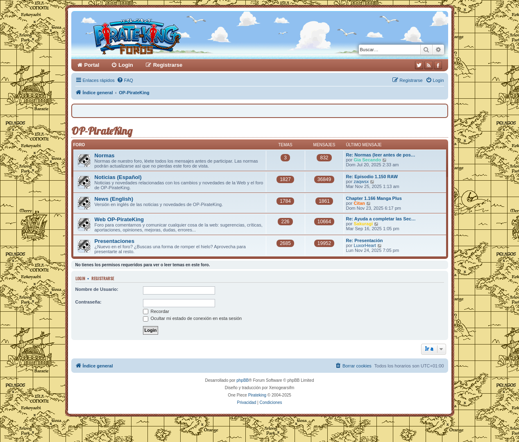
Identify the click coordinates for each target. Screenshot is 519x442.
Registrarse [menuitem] (168, 65)
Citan (359, 203)
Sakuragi (363, 223)
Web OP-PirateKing (119, 219)
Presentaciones (115, 241)
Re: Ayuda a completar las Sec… (381, 218)
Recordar (156, 311)
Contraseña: (88, 301)
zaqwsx (361, 181)
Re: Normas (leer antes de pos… (380, 154)
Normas (105, 155)
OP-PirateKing (101, 131)
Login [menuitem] (125, 65)
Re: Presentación (364, 240)
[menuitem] (125, 80)
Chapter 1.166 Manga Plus (374, 198)
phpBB (242, 380)
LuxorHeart (365, 245)
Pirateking (257, 395)
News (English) (114, 199)
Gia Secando (367, 159)
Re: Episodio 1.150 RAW (372, 176)
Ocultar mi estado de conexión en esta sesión (192, 318)
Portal (92, 65)
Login (80, 278)
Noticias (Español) (118, 177)
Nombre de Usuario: (96, 289)
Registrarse (102, 278)
